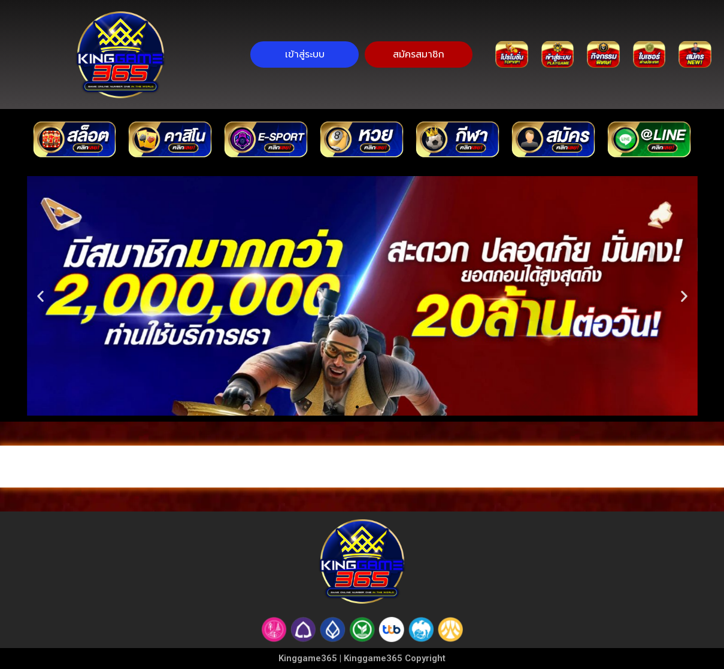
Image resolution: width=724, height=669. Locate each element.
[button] (40, 296)
